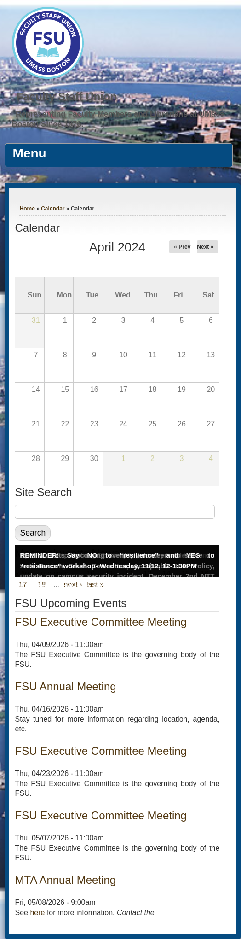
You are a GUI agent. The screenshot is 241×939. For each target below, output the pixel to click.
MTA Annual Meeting (65, 880)
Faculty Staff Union (67, 96)
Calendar (52, 208)
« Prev (182, 247)
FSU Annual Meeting (65, 686)
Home (26, 208)
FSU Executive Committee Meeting (100, 622)
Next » (205, 247)
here (37, 912)
